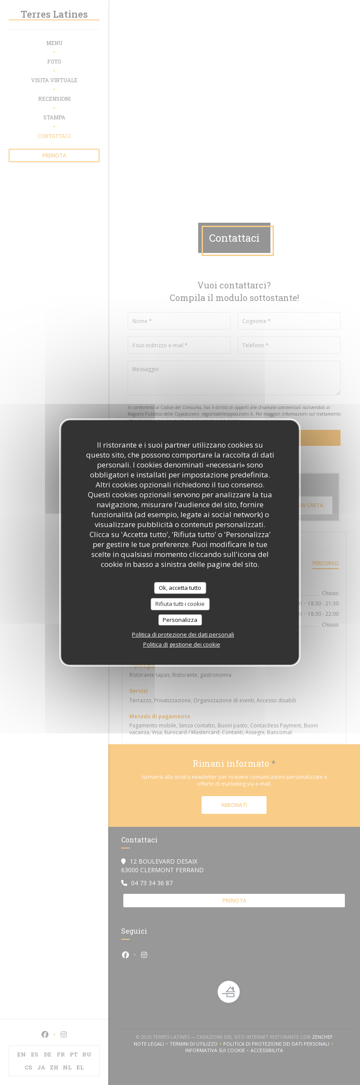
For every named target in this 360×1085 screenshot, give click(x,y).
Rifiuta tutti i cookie (180, 604)
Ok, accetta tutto (180, 588)
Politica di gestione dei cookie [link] (181, 644)
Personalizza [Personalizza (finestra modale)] (180, 620)
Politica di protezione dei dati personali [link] (183, 634)
